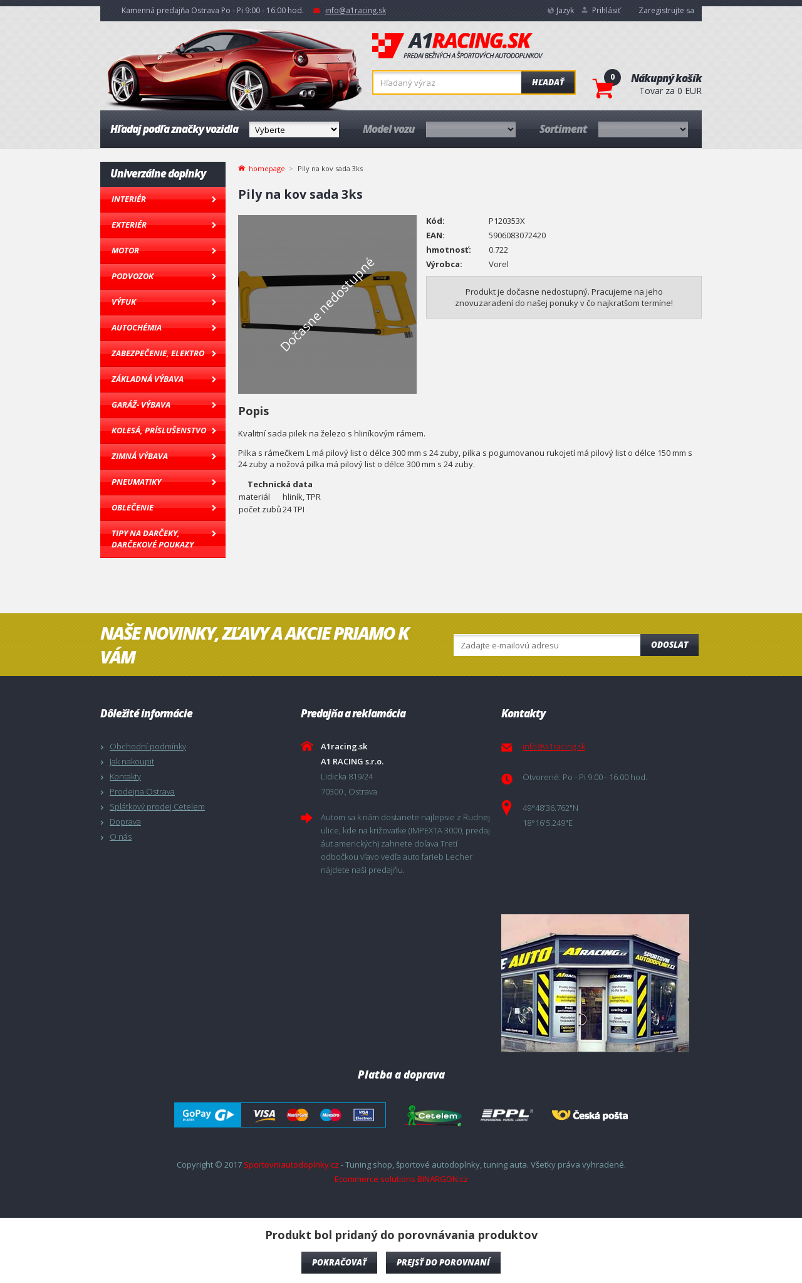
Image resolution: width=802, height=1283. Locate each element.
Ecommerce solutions (375, 1179)
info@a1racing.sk (355, 10)
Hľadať (548, 82)
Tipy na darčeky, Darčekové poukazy (153, 538)
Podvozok (133, 276)
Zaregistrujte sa (666, 10)
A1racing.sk (457, 46)
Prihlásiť (606, 10)
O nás (121, 836)
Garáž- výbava (141, 404)
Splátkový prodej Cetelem (157, 806)
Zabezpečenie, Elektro (158, 353)
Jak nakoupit (132, 761)
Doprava (125, 821)
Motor (125, 250)
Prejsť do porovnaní (443, 1262)
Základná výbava (148, 378)
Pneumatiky (136, 481)
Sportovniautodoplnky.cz (291, 1164)
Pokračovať (339, 1262)
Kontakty (125, 776)
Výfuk (124, 301)
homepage (267, 167)
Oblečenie (133, 507)
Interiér (129, 198)
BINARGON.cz (442, 1179)
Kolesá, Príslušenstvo (159, 430)
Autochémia (137, 327)
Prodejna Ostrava (142, 791)
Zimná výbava (140, 456)
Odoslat (669, 644)
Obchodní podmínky (148, 746)
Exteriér (129, 224)
